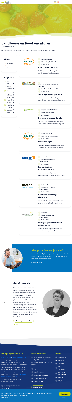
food (17, 377)
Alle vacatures (38, 381)
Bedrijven (61, 360)
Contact (60, 377)
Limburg (10, 103)
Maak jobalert (37, 263)
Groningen (10, 108)
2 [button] (17, 324)
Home (58, 353)
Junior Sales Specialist (48, 67)
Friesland (10, 110)
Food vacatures (6, 357)
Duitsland (55, 2)
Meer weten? (5, 397)
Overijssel (10, 91)
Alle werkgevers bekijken (23, 321)
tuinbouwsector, (6, 377)
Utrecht (10, 97)
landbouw (23, 374)
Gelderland (10, 95)
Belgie (58, 2)
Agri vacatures (39, 369)
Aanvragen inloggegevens (63, 373)
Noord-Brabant (10, 87)
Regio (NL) (9, 77)
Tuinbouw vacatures (40, 378)
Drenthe (10, 105)
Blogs (60, 381)
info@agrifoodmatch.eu (12, 386)
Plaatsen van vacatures (62, 368)
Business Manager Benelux (50, 118)
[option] (6, 303)
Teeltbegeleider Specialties (50, 94)
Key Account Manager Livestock (48, 195)
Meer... (9, 112)
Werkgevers (62, 357)
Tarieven (61, 363)
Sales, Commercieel (10, 67)
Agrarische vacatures (19, 357)
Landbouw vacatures (41, 375)
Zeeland (10, 100)
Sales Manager (45, 141)
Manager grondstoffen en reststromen (50, 223)
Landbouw (10, 63)
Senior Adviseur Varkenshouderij (46, 168)
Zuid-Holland (10, 83)
